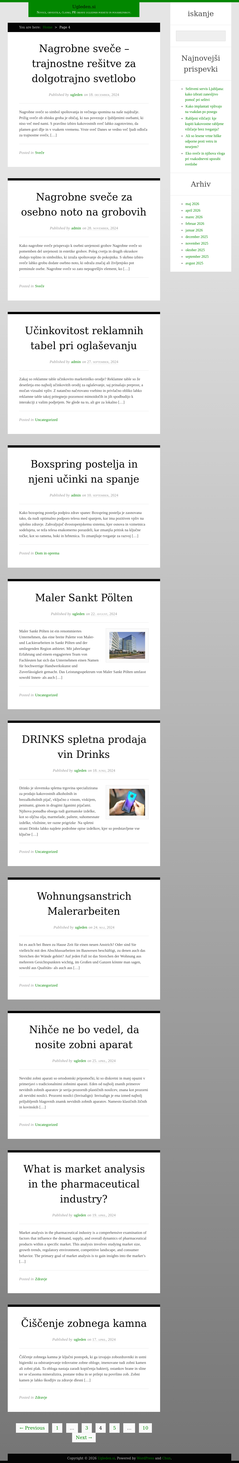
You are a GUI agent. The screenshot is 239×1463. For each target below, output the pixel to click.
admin (76, 228)
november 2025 (197, 243)
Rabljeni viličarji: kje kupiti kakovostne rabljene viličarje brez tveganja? (204, 123)
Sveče (39, 152)
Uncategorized (46, 420)
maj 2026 (192, 204)
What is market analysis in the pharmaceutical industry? (84, 1184)
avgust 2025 (194, 263)
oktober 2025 (195, 250)
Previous (32, 1428)
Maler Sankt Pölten (84, 598)
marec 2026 (194, 217)
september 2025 (197, 256)
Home (47, 27)
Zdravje (41, 1279)
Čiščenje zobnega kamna (84, 1323)
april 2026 (193, 210)
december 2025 (197, 237)
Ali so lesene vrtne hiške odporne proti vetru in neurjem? (203, 141)
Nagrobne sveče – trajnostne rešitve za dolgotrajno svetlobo (84, 63)
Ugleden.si (84, 6)
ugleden (76, 95)
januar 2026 (194, 230)
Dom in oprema (47, 553)
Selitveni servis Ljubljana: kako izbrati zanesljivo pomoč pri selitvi (204, 94)
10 (145, 1428)
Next (84, 1437)
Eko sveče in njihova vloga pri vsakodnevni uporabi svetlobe (205, 158)
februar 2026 (195, 223)
